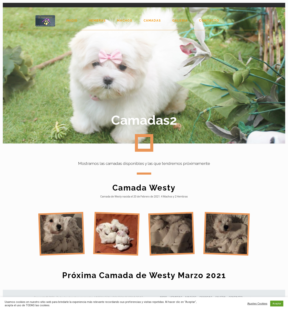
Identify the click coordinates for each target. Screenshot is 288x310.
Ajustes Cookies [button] (257, 303)
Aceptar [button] (276, 303)
